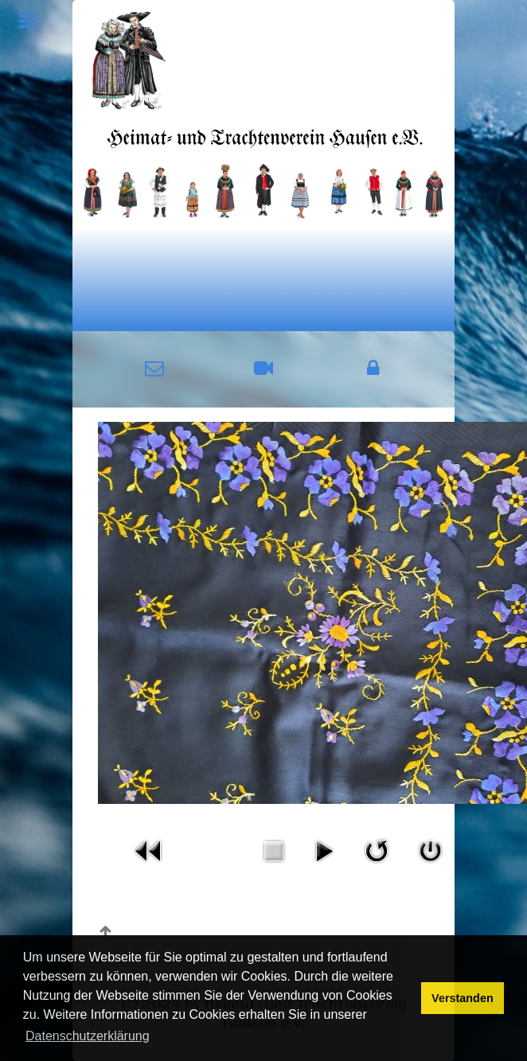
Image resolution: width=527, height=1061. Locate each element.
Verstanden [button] (462, 998)
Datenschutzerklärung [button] (87, 1036)
